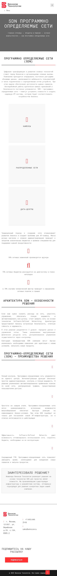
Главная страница (15, 33)
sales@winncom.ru (30, 529)
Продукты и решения (33, 33)
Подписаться (16, 560)
